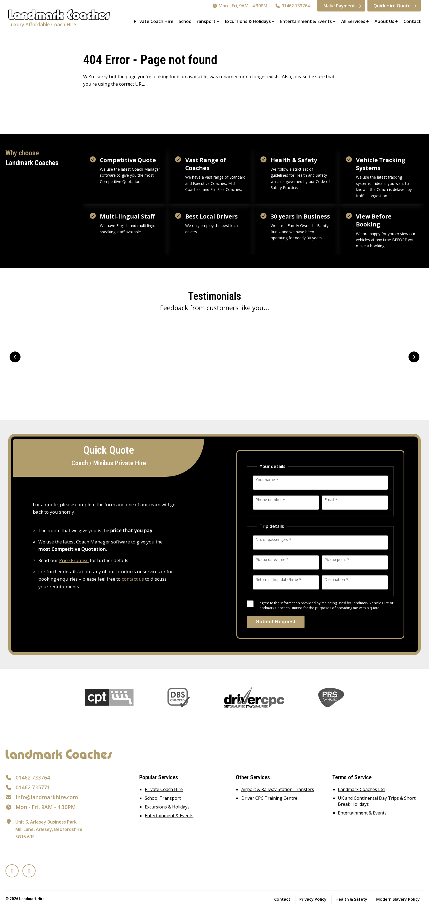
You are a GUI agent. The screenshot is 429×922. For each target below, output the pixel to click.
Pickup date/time (272, 559)
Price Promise (74, 560)
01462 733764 (292, 6)
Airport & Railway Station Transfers (277, 789)
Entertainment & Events (306, 21)
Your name (267, 479)
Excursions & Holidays (248, 21)
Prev (15, 356)
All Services (353, 21)
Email (330, 499)
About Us (384, 21)
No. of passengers (273, 539)
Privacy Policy (312, 899)
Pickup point (336, 559)
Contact (412, 21)
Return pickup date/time (278, 579)
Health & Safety (351, 899)
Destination (336, 579)
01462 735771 (33, 787)
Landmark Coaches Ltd (361, 789)
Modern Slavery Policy (398, 899)
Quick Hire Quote (392, 6)
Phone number (270, 499)
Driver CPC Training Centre (269, 798)
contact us (133, 579)
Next (413, 356)
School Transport (197, 21)
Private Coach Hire (153, 21)
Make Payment (339, 6)
